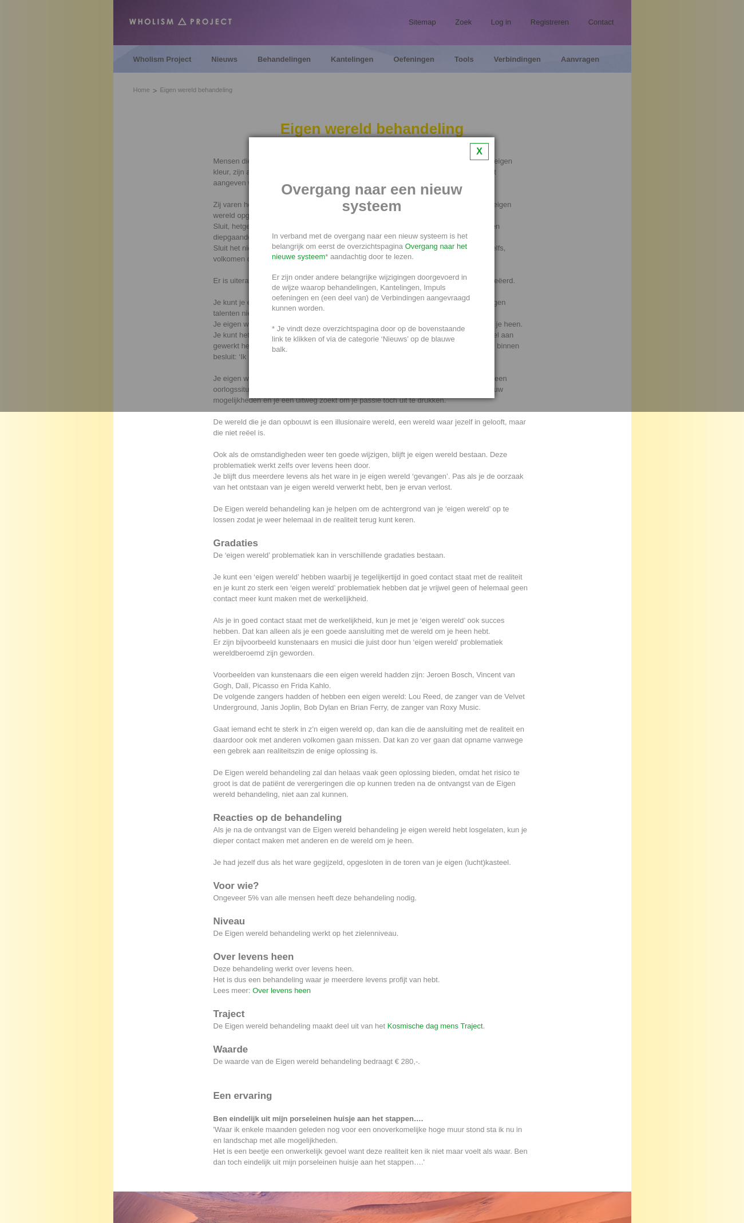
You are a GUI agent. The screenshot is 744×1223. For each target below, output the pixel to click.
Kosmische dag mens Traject (435, 1026)
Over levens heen (281, 990)
